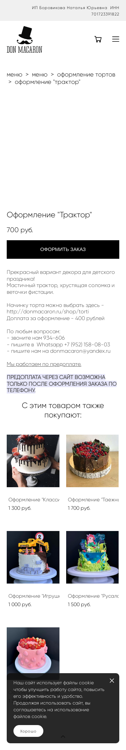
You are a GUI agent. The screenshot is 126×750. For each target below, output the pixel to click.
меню (14, 74)
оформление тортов (86, 74)
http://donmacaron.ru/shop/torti (48, 311)
